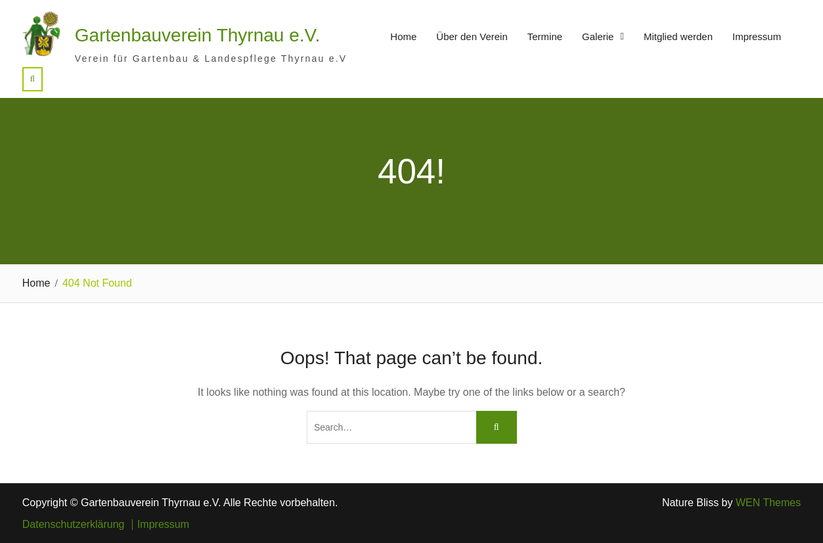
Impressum (756, 36)
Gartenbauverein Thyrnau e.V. (198, 35)
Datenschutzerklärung (73, 524)
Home (403, 36)
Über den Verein (471, 36)
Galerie (597, 36)
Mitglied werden (678, 36)
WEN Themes (768, 502)
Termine (544, 36)
